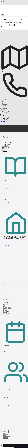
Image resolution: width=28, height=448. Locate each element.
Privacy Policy (4, 129)
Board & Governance (6, 142)
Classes (2, 102)
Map (2, 71)
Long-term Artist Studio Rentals (7, 442)
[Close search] (1, 445)
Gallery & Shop (3, 105)
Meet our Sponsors (5, 438)
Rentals (2, 440)
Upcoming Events (5, 304)
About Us (2, 101)
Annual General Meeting (6, 147)
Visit (2, 284)
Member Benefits (4, 104)
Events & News (3, 302)
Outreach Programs (6, 300)
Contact (2, 3)
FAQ (3, 148)
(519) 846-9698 (3, 99)
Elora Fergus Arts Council (6, 313)
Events (2, 103)
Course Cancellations (5, 128)
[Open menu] (1, 15)
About (2, 150)
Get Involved (3, 431)
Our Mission (4, 139)
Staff (3, 140)
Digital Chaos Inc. (16, 126)
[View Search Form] (1, 1)
